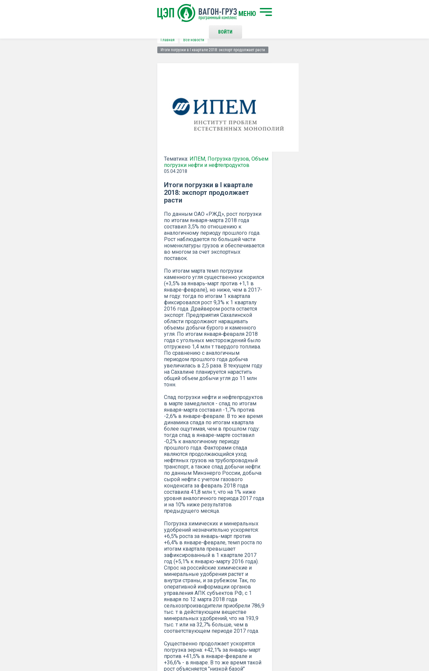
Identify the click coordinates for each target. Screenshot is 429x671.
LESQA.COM (388, 646)
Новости (112, 592)
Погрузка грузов (101, 155)
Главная (40, 40)
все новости (352, 402)
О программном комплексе (132, 581)
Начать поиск (119, 554)
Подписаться (188, 478)
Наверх (382, 560)
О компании (115, 570)
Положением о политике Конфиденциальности (168, 495)
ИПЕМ (70, 155)
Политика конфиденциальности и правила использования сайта (227, 643)
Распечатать (279, 402)
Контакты (221, 554)
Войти (319, 13)
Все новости (66, 40)
